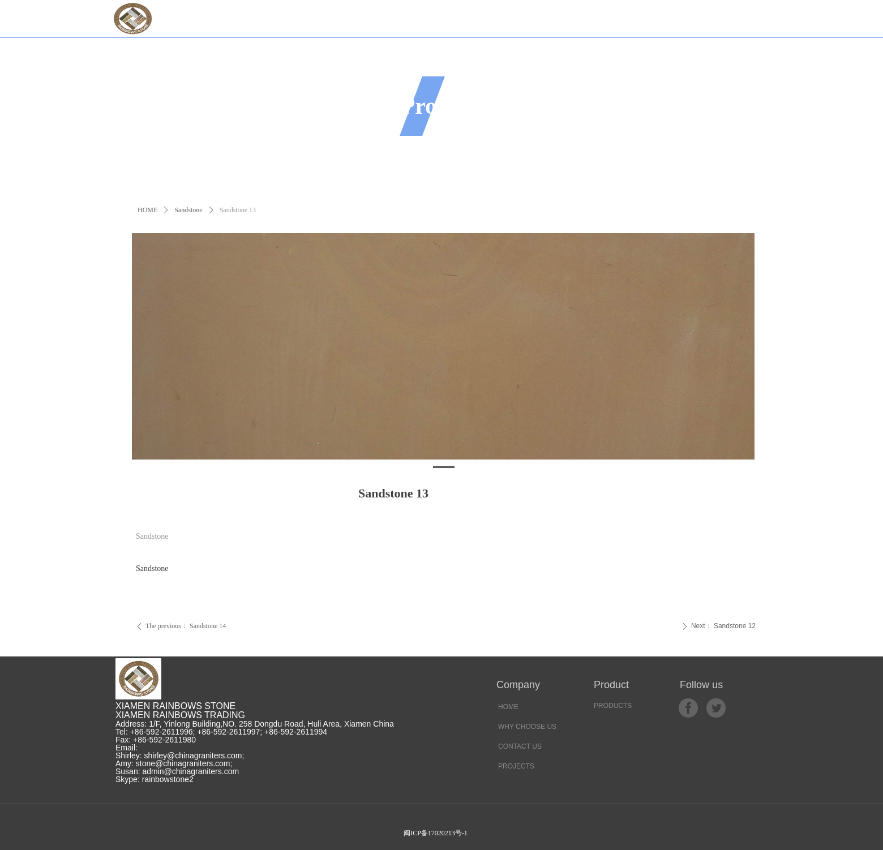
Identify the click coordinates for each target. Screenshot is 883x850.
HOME (147, 210)
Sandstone (188, 210)
